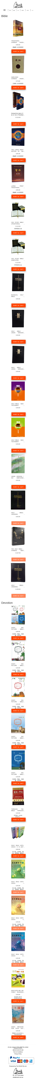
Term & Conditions (18, 1052)
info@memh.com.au (18, 1077)
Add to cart (18, 51)
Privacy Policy (18, 1054)
